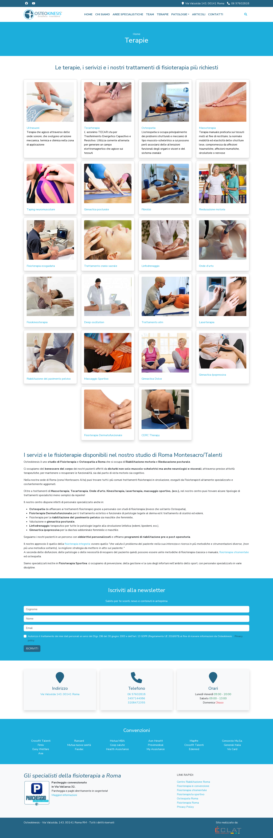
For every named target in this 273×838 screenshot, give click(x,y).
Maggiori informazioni (64, 795)
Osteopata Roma (187, 798)
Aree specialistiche (128, 14)
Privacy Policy (185, 807)
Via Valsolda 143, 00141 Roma (203, 3)
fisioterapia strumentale (234, 552)
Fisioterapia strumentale (192, 790)
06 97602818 (238, 3)
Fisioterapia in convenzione (193, 786)
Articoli (198, 14)
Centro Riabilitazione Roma (193, 782)
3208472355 (136, 703)
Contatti (215, 14)
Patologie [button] (179, 14)
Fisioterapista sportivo (190, 794)
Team (150, 14)
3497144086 (136, 698)
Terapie (163, 14)
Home (88, 14)
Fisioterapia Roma (188, 803)
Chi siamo (102, 14)
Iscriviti (32, 648)
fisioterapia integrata (77, 544)
